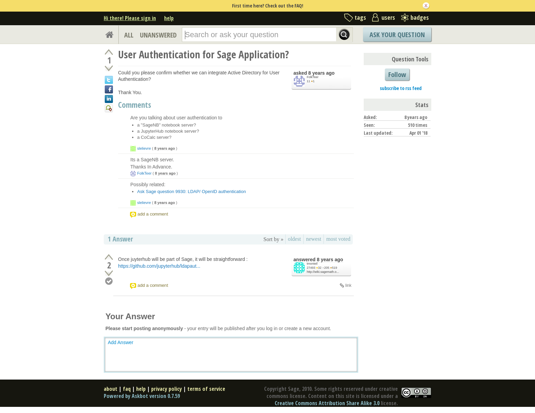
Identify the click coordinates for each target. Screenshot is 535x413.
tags (360, 17)
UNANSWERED (158, 35)
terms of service (206, 389)
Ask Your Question (397, 34)
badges (419, 17)
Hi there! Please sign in (130, 18)
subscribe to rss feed (401, 88)
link (348, 285)
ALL (128, 35)
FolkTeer (313, 77)
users (388, 17)
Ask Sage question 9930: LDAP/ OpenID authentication (191, 191)
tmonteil (312, 263)
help (169, 18)
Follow (397, 74)
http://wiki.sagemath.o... (323, 272)
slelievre (144, 148)
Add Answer (120, 342)
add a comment (153, 214)
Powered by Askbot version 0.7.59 (142, 396)
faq (127, 389)
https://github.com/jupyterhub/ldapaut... (159, 266)
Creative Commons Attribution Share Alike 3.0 (327, 403)
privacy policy (166, 389)
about (110, 389)
